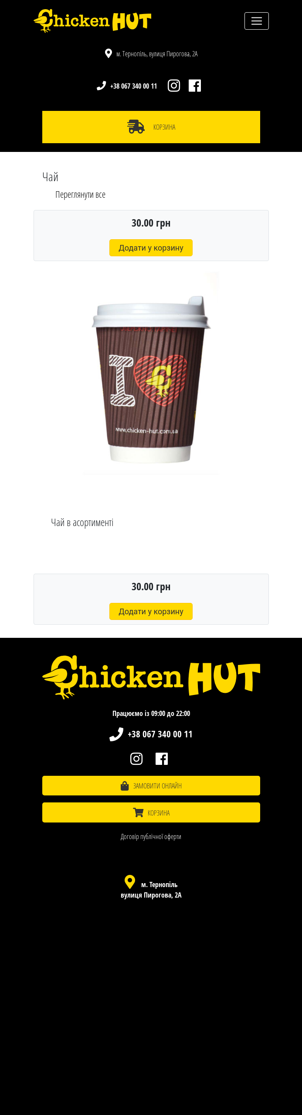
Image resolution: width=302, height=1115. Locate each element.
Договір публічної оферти (151, 836)
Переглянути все (80, 194)
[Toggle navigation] (256, 21)
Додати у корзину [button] (151, 247)
